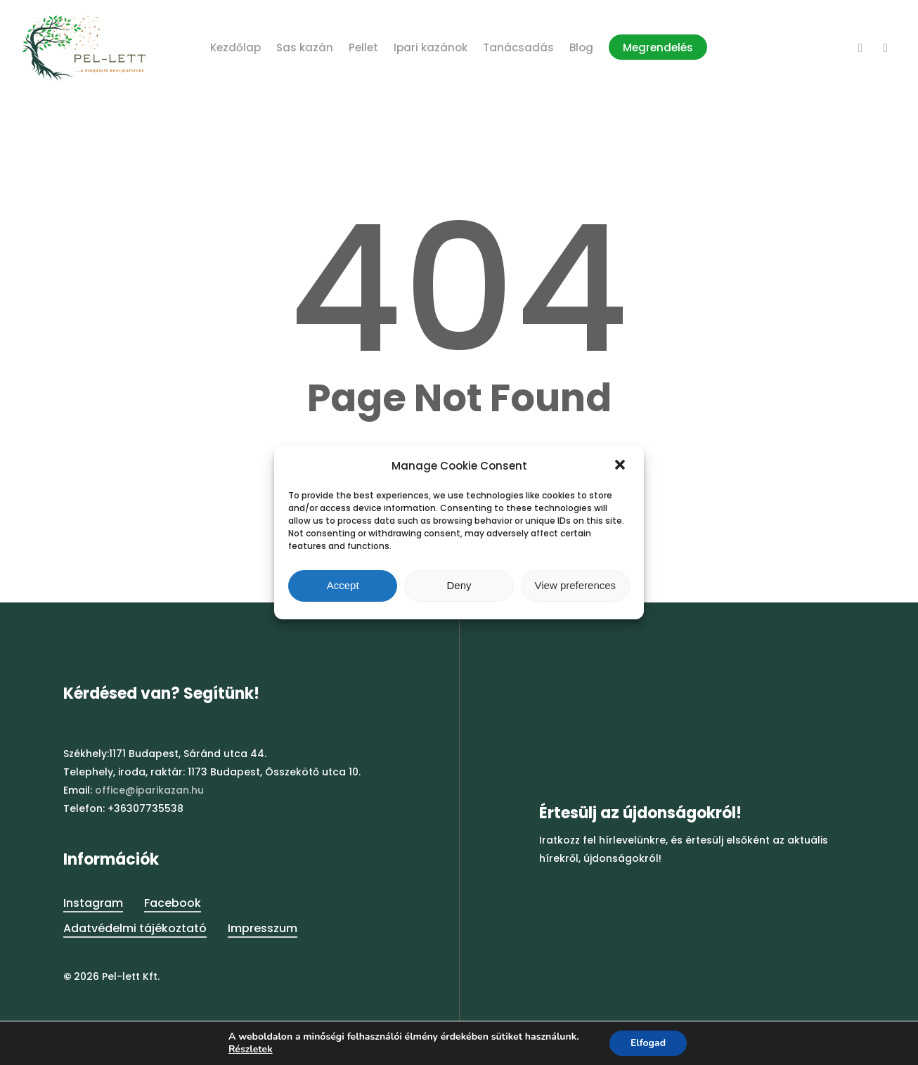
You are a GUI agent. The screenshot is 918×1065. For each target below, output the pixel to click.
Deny (458, 585)
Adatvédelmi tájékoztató (135, 928)
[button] (621, 466)
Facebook (172, 903)
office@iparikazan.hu (149, 790)
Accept (343, 585)
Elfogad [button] (648, 1043)
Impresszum (262, 928)
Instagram (93, 903)
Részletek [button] (250, 1049)
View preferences (575, 585)
